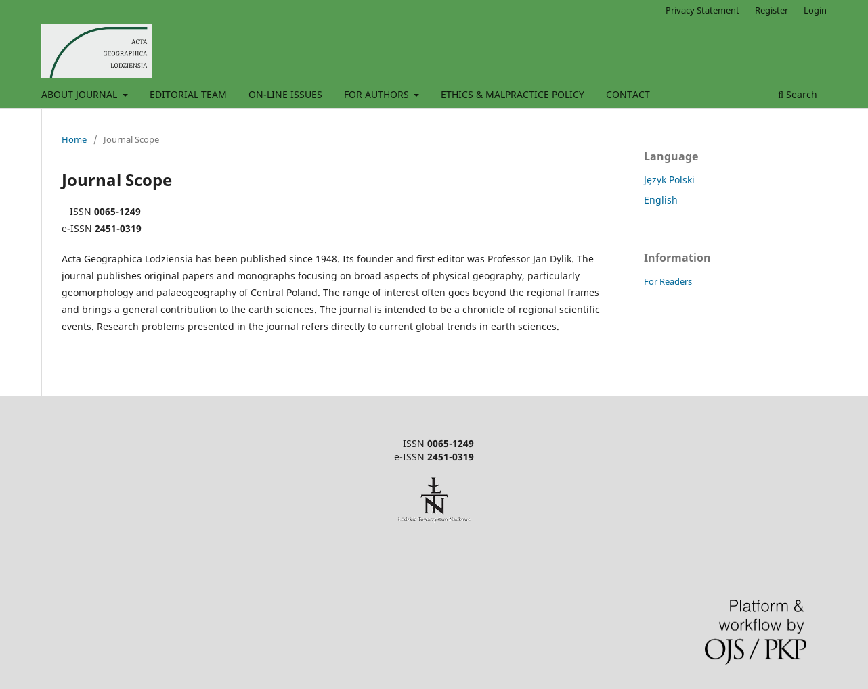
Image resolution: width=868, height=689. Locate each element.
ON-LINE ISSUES (285, 94)
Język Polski (669, 179)
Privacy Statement (702, 10)
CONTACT (628, 94)
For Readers (668, 281)
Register (771, 10)
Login (815, 10)
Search (797, 94)
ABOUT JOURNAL (80, 94)
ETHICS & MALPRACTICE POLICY (512, 94)
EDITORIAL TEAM (188, 94)
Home (74, 139)
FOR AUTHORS (378, 94)
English (661, 199)
